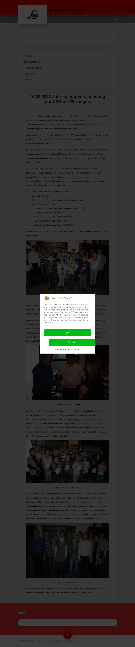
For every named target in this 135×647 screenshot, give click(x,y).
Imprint (77, 350)
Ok (67, 332)
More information (63, 350)
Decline (71, 342)
